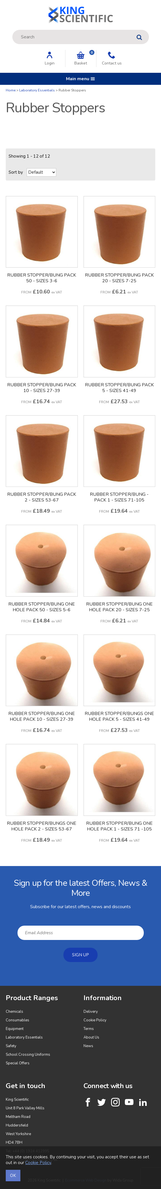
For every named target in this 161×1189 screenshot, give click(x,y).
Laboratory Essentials (37, 90)
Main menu (80, 79)
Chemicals (14, 1011)
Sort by (16, 172)
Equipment (15, 1028)
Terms (89, 1028)
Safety (11, 1046)
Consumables (17, 1020)
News (88, 1046)
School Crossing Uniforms (28, 1054)
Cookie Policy (95, 1020)
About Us (91, 1037)
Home (10, 90)
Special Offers (18, 1063)
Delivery (91, 1011)
